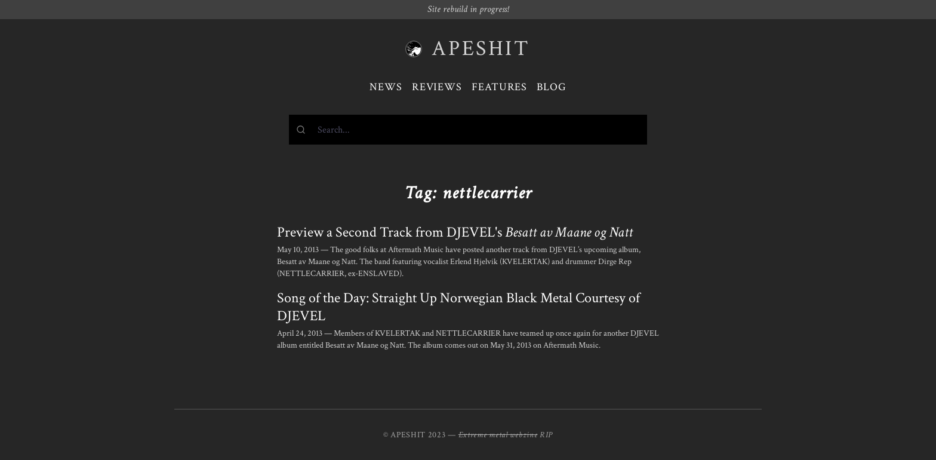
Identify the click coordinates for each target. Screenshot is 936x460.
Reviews (437, 87)
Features (499, 87)
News (386, 87)
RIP (546, 435)
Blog (551, 87)
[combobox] (468, 130)
